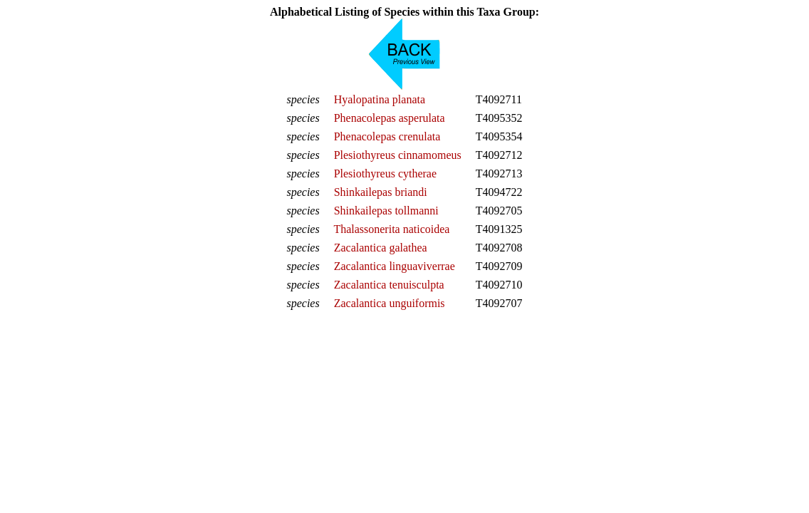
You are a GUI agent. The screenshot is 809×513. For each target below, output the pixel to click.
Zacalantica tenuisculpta (389, 285)
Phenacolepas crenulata (387, 136)
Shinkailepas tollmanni (386, 210)
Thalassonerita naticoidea (391, 229)
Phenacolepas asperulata (389, 118)
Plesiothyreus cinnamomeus (397, 155)
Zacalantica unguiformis (389, 303)
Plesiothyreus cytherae (385, 173)
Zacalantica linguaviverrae (394, 266)
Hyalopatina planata (379, 99)
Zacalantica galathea (380, 248)
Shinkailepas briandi (380, 192)
